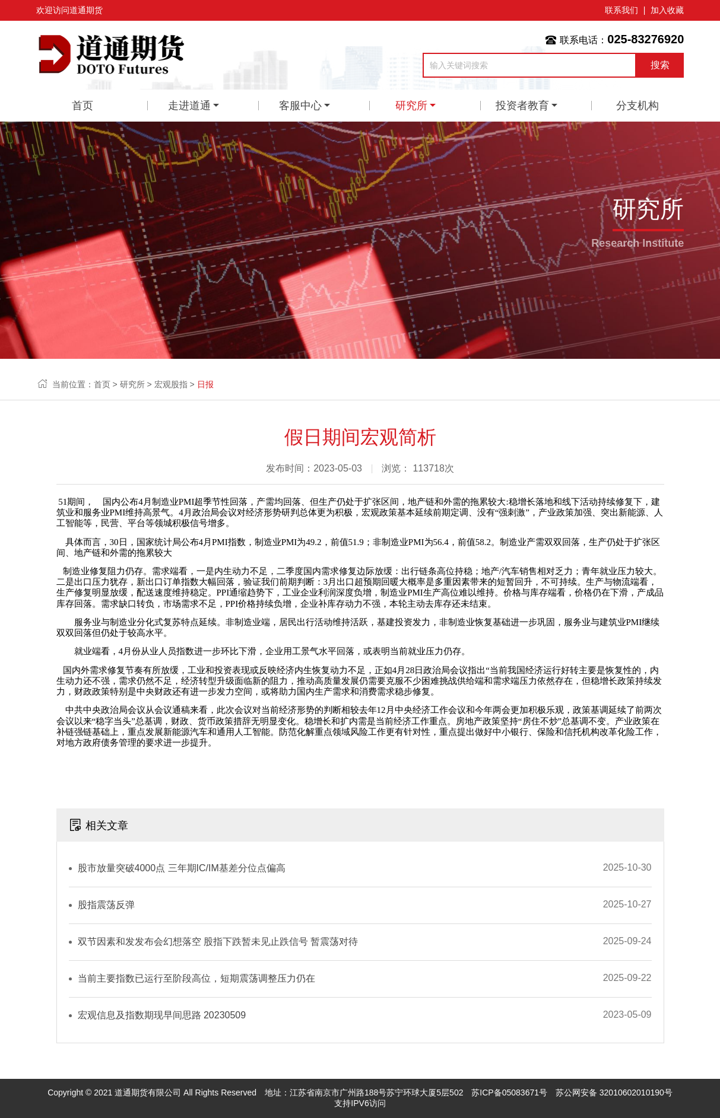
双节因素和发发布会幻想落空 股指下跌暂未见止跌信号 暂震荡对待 (218, 942)
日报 (205, 384)
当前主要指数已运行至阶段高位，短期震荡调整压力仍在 (196, 978)
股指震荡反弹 (106, 905)
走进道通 (189, 106)
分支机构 (637, 106)
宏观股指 (171, 384)
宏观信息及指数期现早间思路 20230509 (162, 1015)
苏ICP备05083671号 (509, 1092)
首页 (82, 106)
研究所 (411, 106)
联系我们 (621, 10)
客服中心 (300, 106)
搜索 (660, 65)
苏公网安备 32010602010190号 (614, 1092)
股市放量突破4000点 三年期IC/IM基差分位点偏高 (182, 868)
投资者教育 (522, 106)
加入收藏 (667, 10)
